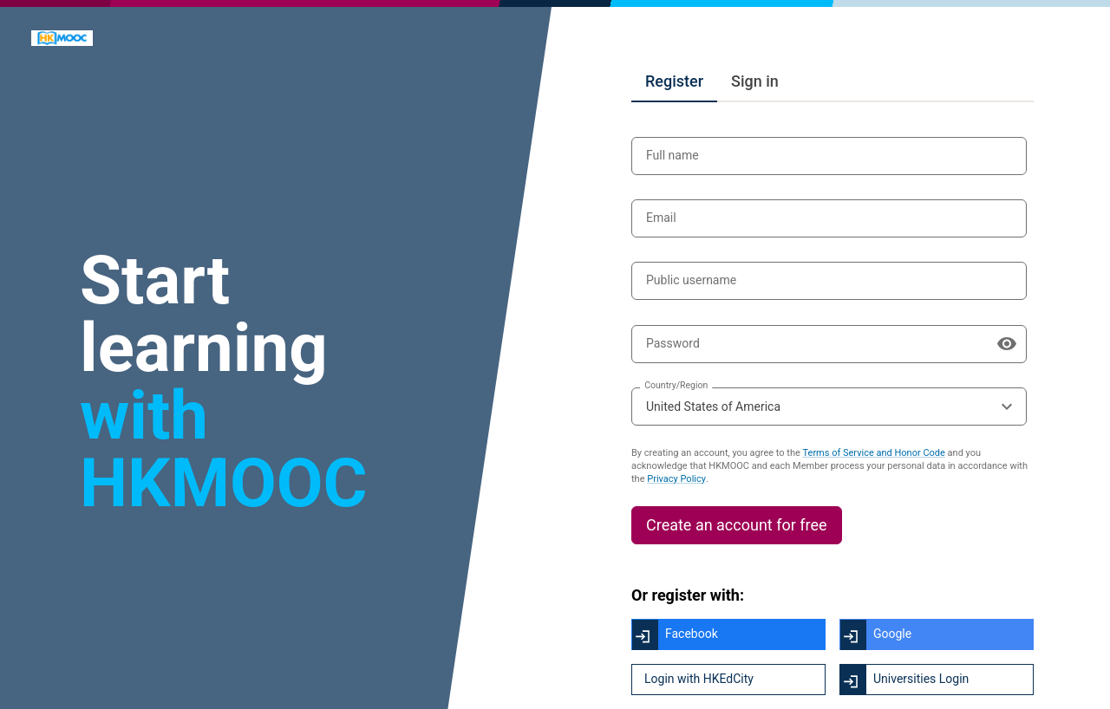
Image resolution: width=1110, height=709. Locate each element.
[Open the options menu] (1006, 406)
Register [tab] (674, 81)
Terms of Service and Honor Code (874, 453)
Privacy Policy (676, 479)
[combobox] (829, 406)
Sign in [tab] (755, 81)
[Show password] (1006, 344)
